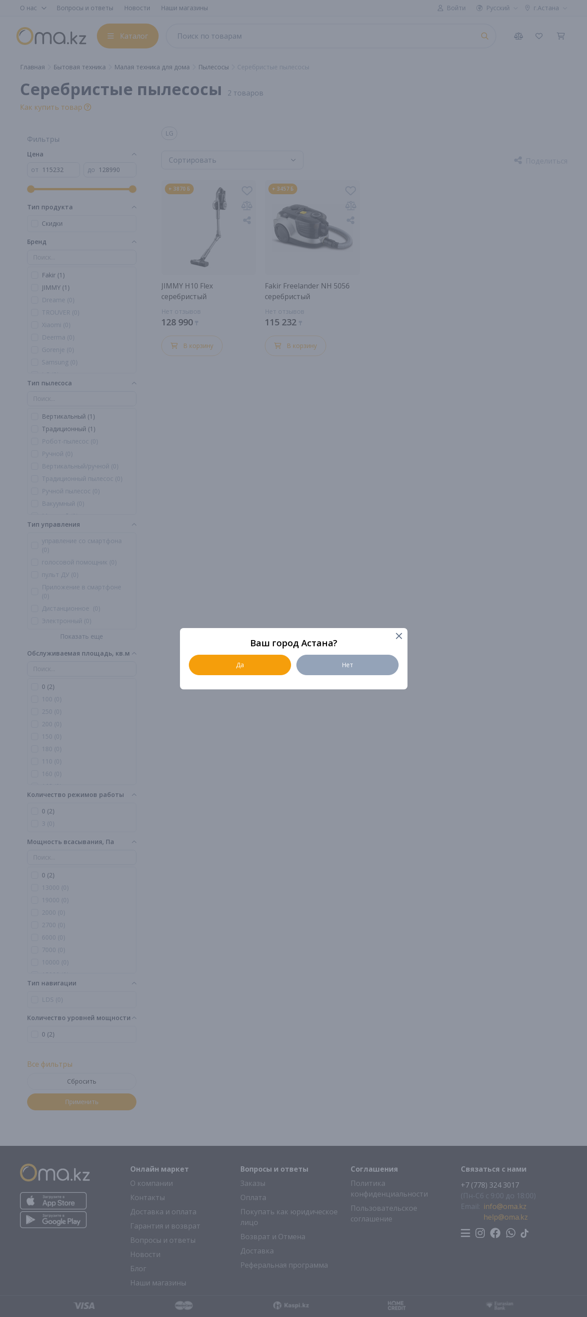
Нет (347, 665)
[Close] (398, 636)
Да (240, 665)
